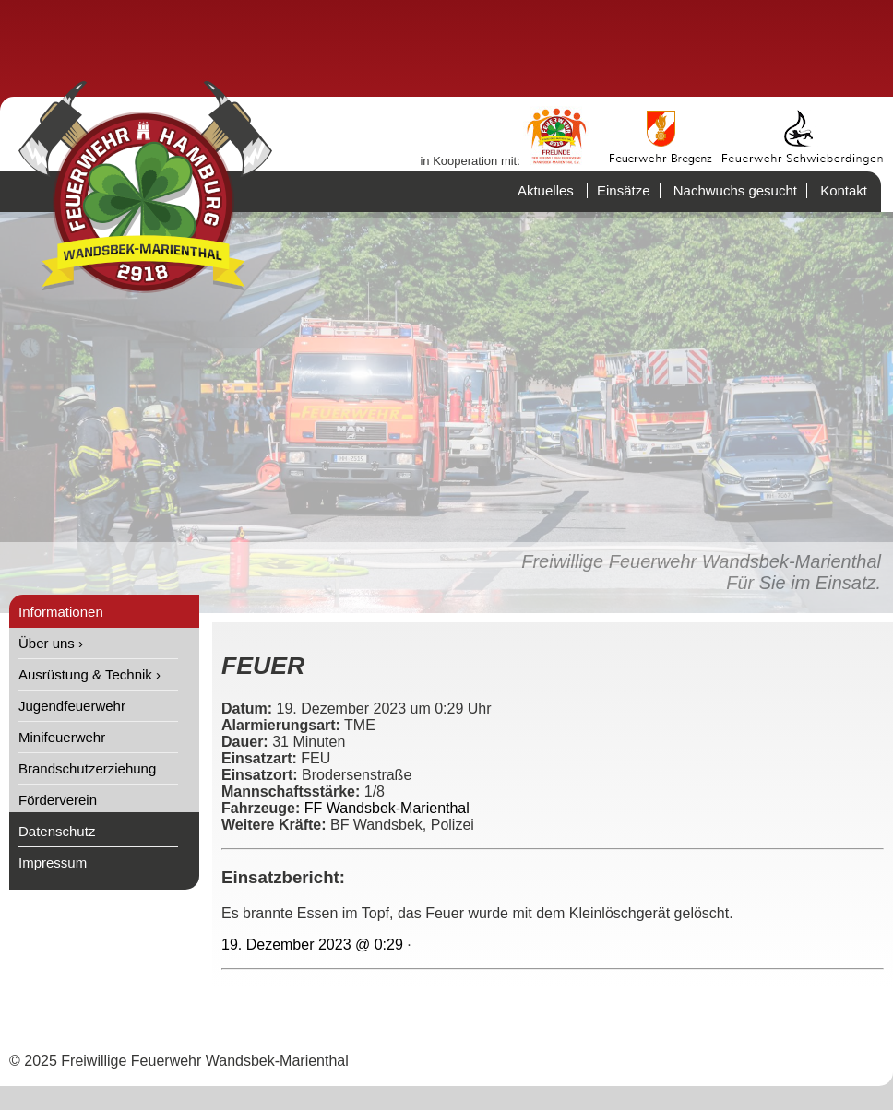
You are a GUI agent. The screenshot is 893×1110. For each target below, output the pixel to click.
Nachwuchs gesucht (735, 190)
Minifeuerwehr (61, 737)
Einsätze (623, 190)
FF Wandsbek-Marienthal (387, 808)
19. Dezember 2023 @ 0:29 (312, 944)
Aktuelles (546, 190)
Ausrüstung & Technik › (89, 674)
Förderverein (57, 800)
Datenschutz (56, 831)
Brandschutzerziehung (87, 768)
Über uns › (50, 643)
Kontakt (843, 190)
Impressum (52, 862)
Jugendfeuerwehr (71, 706)
